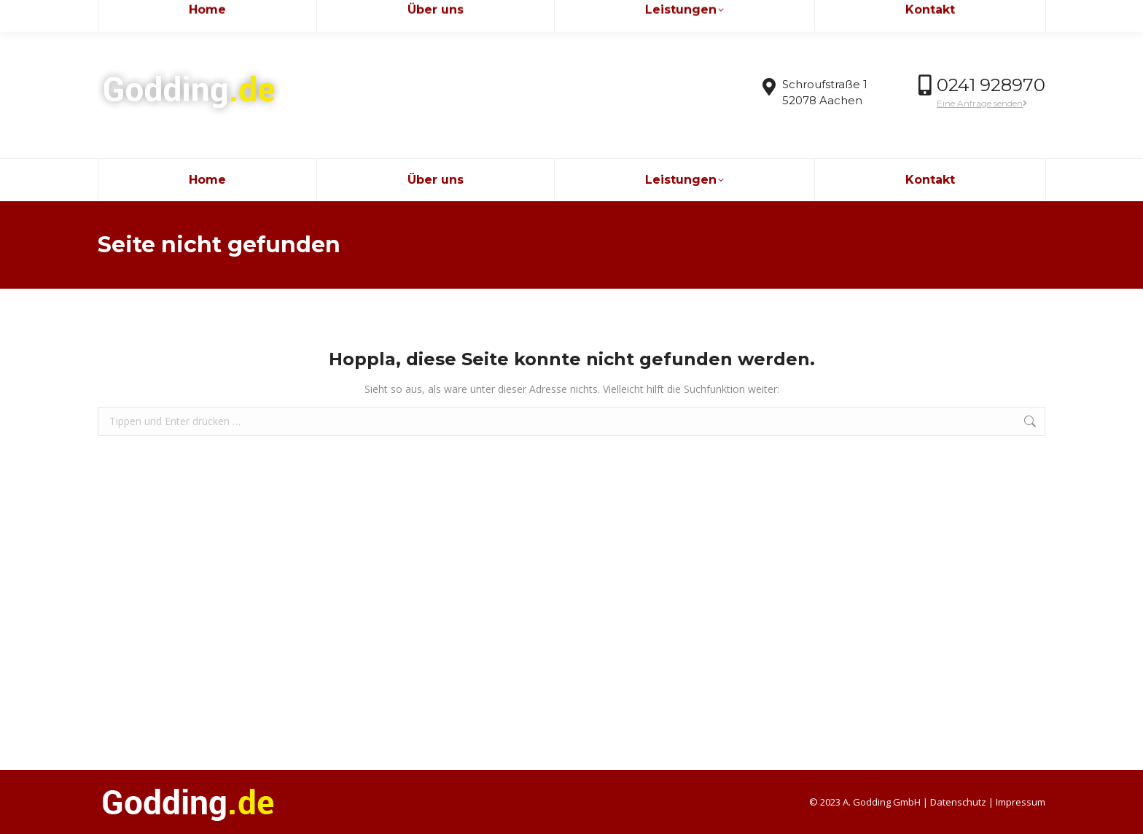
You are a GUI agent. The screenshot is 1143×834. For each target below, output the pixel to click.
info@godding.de (149, 13)
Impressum (1020, 801)
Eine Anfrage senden (982, 103)
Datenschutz (958, 801)
